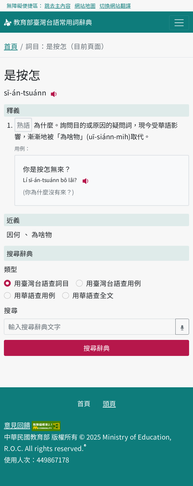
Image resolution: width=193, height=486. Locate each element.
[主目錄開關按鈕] (179, 22)
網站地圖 (85, 5)
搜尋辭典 (96, 348)
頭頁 (109, 403)
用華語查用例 (34, 295)
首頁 (11, 46)
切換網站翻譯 (115, 5)
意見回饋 (17, 425)
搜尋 (11, 310)
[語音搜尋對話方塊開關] (182, 327)
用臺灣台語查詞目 (41, 283)
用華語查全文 (93, 295)
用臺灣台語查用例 (113, 283)
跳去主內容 (57, 5)
